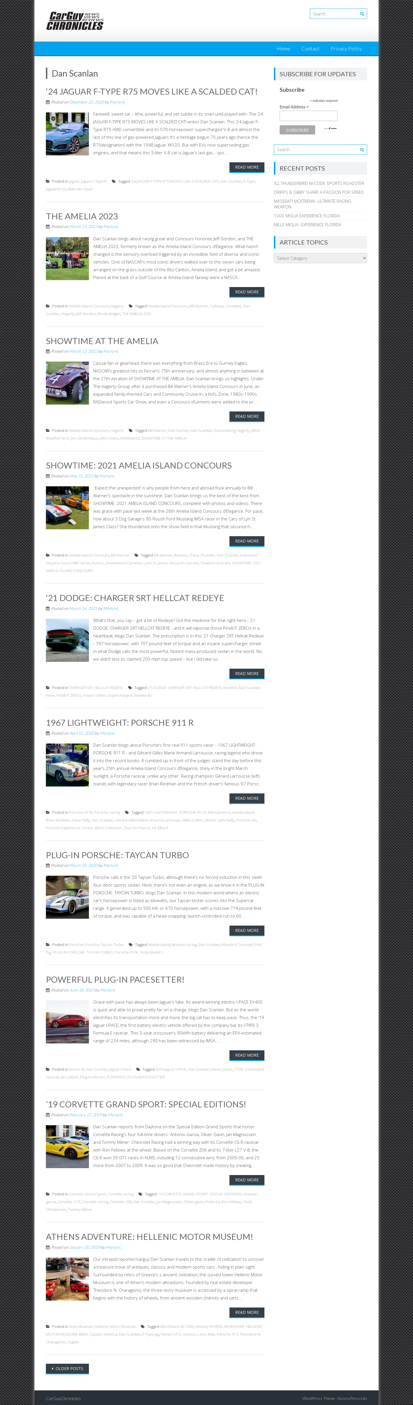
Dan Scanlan (231, 181)
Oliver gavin (194, 1200)
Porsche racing (107, 811)
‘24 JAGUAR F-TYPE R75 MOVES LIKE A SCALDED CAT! (152, 91)
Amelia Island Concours (89, 305)
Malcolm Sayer (80, 188)
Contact (310, 48)
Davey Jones (221, 1068)
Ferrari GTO (171, 1332)
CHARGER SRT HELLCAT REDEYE (96, 686)
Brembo (230, 686)
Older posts (68, 1366)
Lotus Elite (206, 1332)
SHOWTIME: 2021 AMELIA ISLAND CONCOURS (139, 465)
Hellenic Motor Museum (115, 1324)
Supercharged (120, 694)
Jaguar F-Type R (94, 181)
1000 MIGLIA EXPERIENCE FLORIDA (307, 215)
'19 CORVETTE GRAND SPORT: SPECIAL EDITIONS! (200, 1192)
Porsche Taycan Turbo (104, 943)
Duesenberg (224, 430)
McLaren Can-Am (184, 562)
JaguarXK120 (56, 188)
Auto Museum (81, 1324)
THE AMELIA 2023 (82, 215)
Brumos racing (184, 943)
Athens (201, 1324)
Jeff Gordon (86, 313)
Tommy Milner (80, 1208)
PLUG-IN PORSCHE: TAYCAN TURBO (117, 853)
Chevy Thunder (202, 554)
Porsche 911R (81, 811)
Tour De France (137, 826)
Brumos (180, 554)
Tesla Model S (151, 951)
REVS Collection (108, 826)
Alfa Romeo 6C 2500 (177, 1324)
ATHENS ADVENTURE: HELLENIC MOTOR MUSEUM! (150, 1235)
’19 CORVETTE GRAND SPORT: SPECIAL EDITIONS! (146, 1103)
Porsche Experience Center (69, 826)
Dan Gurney (178, 430)
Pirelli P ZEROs (69, 694)
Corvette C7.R (69, 1200)
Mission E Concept (237, 943)
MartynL (117, 101)
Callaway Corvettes (225, 305)
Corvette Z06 (121, 1200)
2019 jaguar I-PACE (170, 1068)
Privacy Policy (346, 48)
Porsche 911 (227, 1332)
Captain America (103, 1332)
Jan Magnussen (169, 1200)
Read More (247, 166)
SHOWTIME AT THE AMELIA (102, 340)
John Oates (109, 437)
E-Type (249, 181)
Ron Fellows (231, 1200)
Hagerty (117, 305)
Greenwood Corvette (124, 562)
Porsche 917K (126, 951)
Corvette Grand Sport (87, 1192)
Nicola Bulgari (109, 313)
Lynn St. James (155, 562)
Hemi (50, 694)
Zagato (73, 1340)
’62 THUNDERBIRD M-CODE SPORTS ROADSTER (319, 183)
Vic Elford (160, 826)
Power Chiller (94, 694)
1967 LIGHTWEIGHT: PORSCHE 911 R (120, 721)
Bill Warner (199, 305)
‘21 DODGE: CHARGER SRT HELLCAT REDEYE (135, 597)
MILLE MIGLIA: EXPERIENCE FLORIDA (307, 224)
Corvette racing (120, 1192)
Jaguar (74, 181)
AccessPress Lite (352, 1396)
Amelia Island (243, 811)
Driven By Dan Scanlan (88, 1068)
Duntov (97, 562)
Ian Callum (69, 1075)
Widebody (142, 694)
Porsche (76, 943)
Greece (189, 1332)
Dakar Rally (81, 818)
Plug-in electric (92, 1075)
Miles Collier (192, 818)
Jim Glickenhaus (84, 437)
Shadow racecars (215, 562)
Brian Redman (58, 818)
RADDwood (130, 437)
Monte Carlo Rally (219, 818)
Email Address (294, 107)
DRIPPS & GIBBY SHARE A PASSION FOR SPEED (319, 192)
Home (283, 48)
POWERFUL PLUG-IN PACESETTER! (116, 978)
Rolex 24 (212, 1200)
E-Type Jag (150, 1332)
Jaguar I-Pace (120, 1068)
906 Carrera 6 (219, 811)
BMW (83, 1332)
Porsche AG (246, 818)
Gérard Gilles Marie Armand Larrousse (148, 818)
